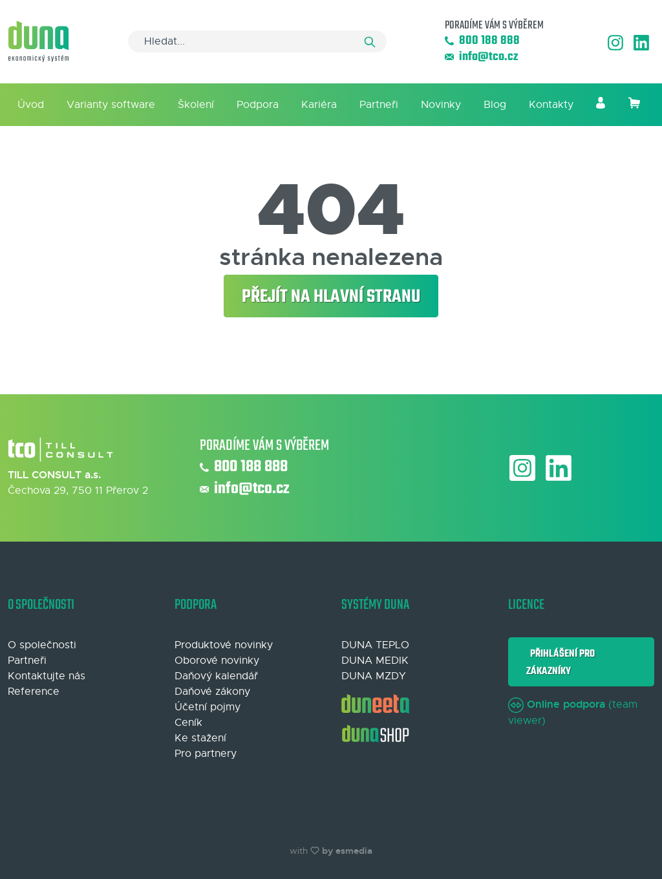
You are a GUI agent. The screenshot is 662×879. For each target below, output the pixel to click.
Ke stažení (200, 738)
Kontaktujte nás (46, 676)
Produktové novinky (224, 645)
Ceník (188, 722)
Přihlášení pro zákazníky (560, 662)
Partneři (378, 104)
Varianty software (111, 104)
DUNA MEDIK (375, 660)
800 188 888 (482, 41)
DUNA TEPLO (375, 645)
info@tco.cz (481, 57)
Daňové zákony (212, 691)
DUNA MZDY (373, 676)
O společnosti (42, 645)
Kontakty (551, 104)
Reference (33, 691)
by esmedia (347, 850)
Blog (495, 104)
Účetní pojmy (207, 707)
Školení (196, 104)
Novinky (441, 104)
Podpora (258, 104)
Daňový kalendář (216, 676)
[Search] (257, 41)
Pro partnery (206, 753)
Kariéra (319, 104)
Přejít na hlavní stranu (331, 297)
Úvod (30, 104)
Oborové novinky (217, 660)
